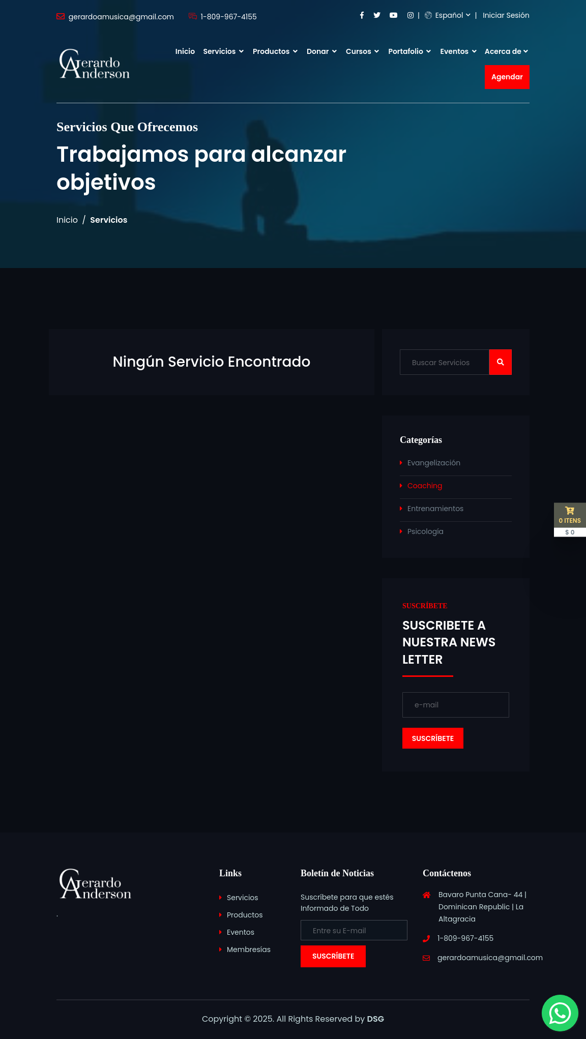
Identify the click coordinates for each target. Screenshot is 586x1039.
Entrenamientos (435, 508)
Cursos (362, 51)
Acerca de (503, 51)
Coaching (425, 486)
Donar (322, 51)
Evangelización (433, 463)
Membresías (249, 949)
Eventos (459, 51)
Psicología (425, 531)
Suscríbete (333, 956)
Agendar (507, 77)
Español (444, 15)
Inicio (185, 51)
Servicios (223, 51)
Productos (275, 51)
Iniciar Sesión (506, 15)
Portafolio (409, 51)
